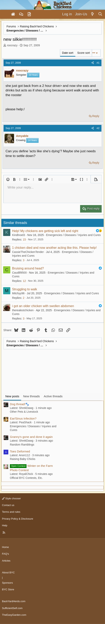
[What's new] (92, 14)
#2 (98, 128)
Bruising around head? (28, 268)
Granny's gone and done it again (31, 436)
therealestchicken (23, 310)
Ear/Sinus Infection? (23, 418)
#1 (98, 62)
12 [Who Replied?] (24, 280)
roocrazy (12, 45)
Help (4, 525)
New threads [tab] (31, 396)
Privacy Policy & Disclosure (17, 518)
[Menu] (5, 14)
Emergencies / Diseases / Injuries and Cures (73, 235)
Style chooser (11, 498)
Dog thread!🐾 (19, 404)
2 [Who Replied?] (23, 297)
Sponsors (7, 582)
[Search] (100, 14)
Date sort (67, 52)
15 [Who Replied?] (24, 239)
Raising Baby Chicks (22, 459)
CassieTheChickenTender (28, 252)
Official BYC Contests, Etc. (26, 477)
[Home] (13, 14)
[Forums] (21, 14)
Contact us (8, 505)
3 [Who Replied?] (23, 260)
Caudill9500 (19, 272)
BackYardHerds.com (13, 601)
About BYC (8, 572)
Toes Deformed (20, 451)
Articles (6, 560)
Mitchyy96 (18, 293)
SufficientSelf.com (12, 608)
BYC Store (8, 589)
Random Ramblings (22, 444)
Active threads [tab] (53, 396)
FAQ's (5, 553)
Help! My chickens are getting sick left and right (45, 231)
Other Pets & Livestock (24, 411)
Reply (95, 116)
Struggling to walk (24, 289)
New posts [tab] (12, 396)
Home (5, 547)
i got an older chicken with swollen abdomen (43, 306)
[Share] (92, 62)
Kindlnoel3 (18, 235)
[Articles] (29, 14)
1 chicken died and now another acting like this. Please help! (54, 247)
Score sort (83, 52)
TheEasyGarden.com (14, 614)
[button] (8, 179)
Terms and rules (11, 511)
